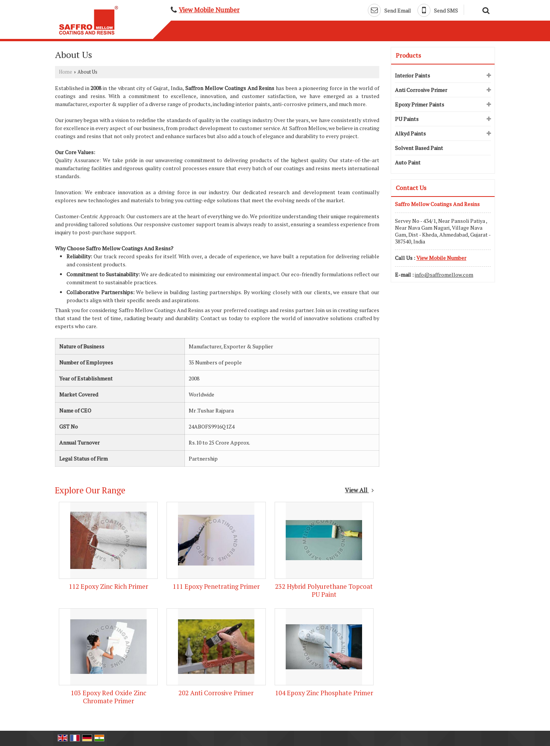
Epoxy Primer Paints (419, 104)
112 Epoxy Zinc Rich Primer (108, 586)
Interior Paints (412, 75)
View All (359, 490)
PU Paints (407, 118)
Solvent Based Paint (419, 147)
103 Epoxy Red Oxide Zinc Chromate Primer (108, 697)
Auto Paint (408, 162)
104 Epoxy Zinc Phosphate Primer (324, 693)
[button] (209, 10)
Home (65, 72)
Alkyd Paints (410, 133)
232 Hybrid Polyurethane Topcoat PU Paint (324, 590)
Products (408, 55)
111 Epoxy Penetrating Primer (216, 586)
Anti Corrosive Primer (421, 89)
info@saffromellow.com (444, 274)
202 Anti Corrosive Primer (216, 693)
